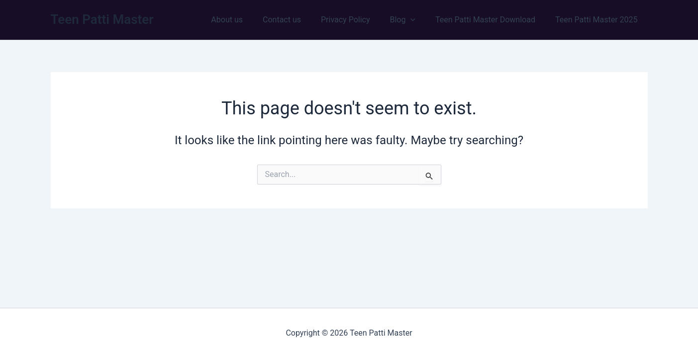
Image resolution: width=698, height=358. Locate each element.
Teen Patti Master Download (491, 19)
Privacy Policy (359, 19)
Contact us (300, 19)
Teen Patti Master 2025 (598, 19)
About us (249, 19)
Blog (412, 20)
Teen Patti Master (102, 19)
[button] (420, 20)
